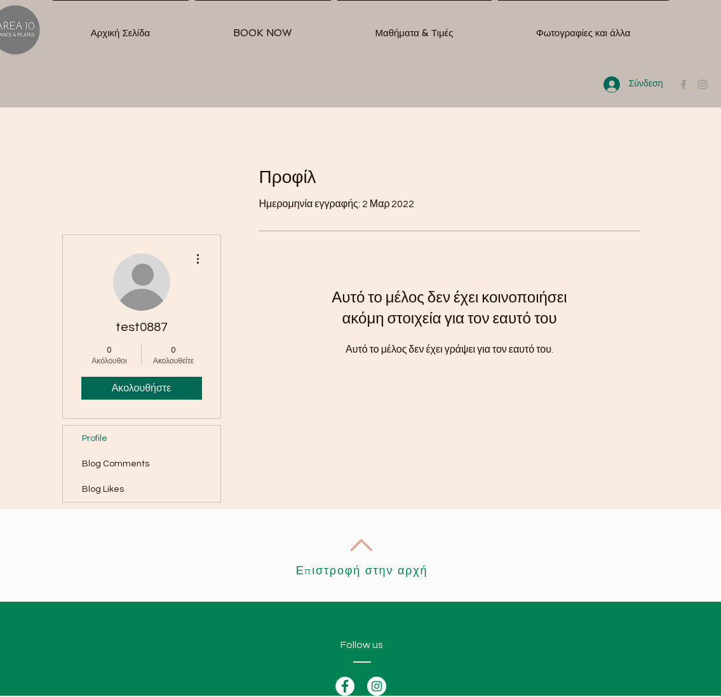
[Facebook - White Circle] (344, 686)
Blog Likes (103, 489)
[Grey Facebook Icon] (683, 84)
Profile (94, 438)
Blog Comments (115, 463)
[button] (414, 27)
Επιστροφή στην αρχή (362, 571)
